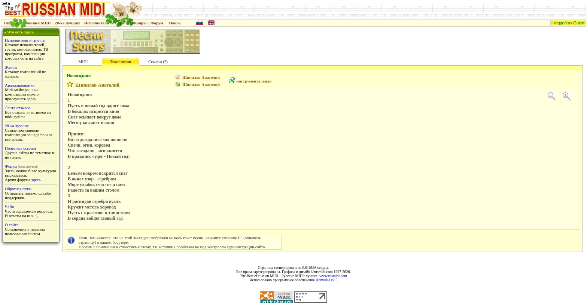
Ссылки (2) (158, 61)
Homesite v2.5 (326, 280)
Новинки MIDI (37, 23)
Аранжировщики (19, 85)
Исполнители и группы (25, 40)
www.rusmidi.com (333, 276)
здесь (36, 179)
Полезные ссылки (20, 148)
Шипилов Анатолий (201, 77)
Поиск (175, 23)
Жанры (139, 23)
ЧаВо (9, 206)
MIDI (83, 61)
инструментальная (253, 81)
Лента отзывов (18, 107)
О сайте (11, 224)
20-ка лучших (67, 23)
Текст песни (120, 61)
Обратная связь (18, 188)
